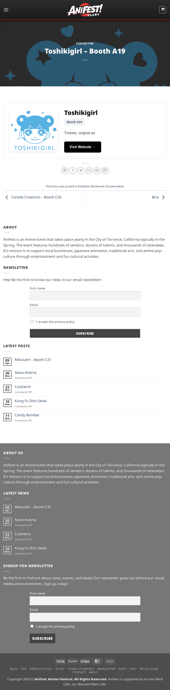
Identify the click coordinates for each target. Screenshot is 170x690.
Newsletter (106, 669)
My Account (149, 669)
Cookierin (23, 387)
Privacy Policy (41, 669)
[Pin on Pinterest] (97, 170)
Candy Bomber (27, 415)
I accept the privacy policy (53, 322)
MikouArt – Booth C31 (33, 360)
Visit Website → (83, 147)
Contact (79, 672)
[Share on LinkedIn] (105, 170)
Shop (122, 669)
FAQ (24, 669)
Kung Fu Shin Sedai (31, 401)
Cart (133, 669)
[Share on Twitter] (81, 170)
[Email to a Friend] (89, 170)
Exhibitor (85, 43)
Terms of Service (81, 669)
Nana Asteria (25, 372)
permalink (117, 186)
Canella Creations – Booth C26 (32, 197)
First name (37, 288)
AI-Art (60, 669)
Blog (14, 669)
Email (34, 305)
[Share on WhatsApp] (65, 170)
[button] (6, 9)
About (94, 672)
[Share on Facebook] (73, 170)
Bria (159, 197)
